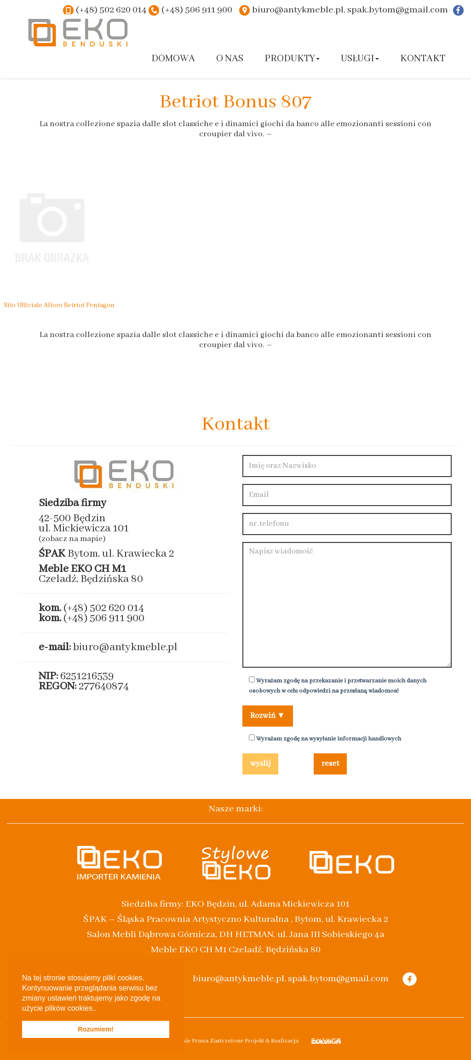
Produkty (292, 58)
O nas (229, 58)
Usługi (360, 58)
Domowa (173, 58)
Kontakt (422, 58)
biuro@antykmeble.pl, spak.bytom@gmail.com (350, 10)
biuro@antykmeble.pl (125, 647)
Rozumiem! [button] (96, 1029)
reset (330, 764)
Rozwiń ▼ (267, 716)
